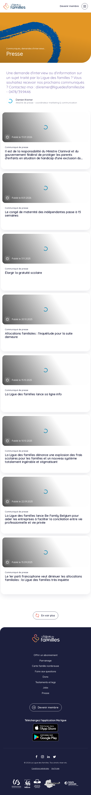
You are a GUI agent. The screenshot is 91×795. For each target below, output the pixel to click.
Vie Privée (55, 768)
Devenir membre (69, 6)
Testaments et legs (45, 682)
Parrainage (46, 660)
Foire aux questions (45, 671)
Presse (45, 693)
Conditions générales (40, 768)
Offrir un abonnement (45, 655)
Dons (45, 676)
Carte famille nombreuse (45, 665)
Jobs (45, 687)
